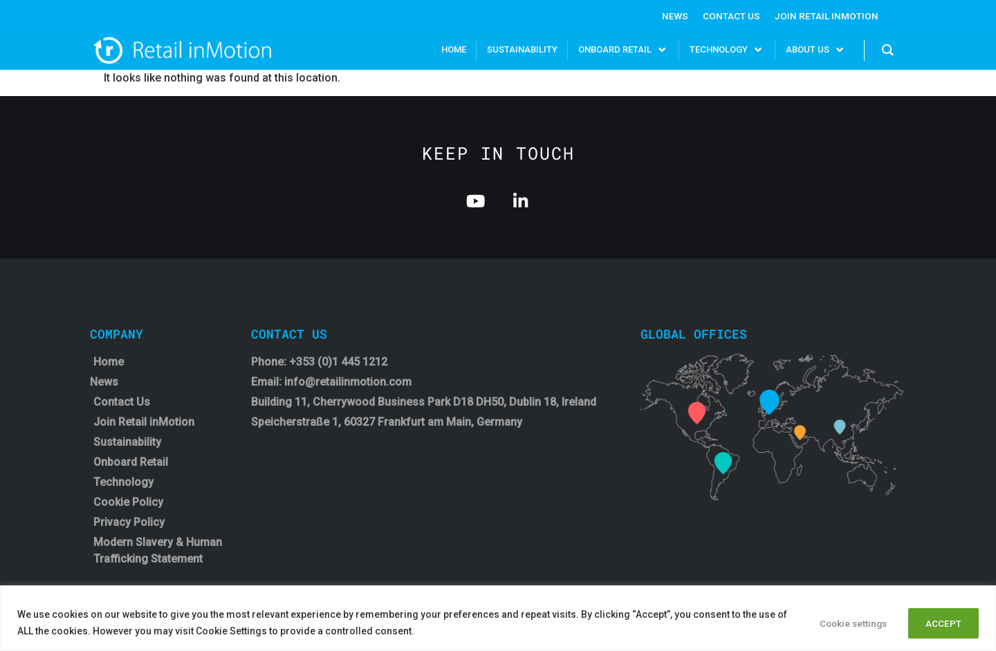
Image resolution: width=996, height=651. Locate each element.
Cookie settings (841, 622)
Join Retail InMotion (825, 15)
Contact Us (729, 15)
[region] (498, 618)
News (671, 15)
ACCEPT (941, 622)
